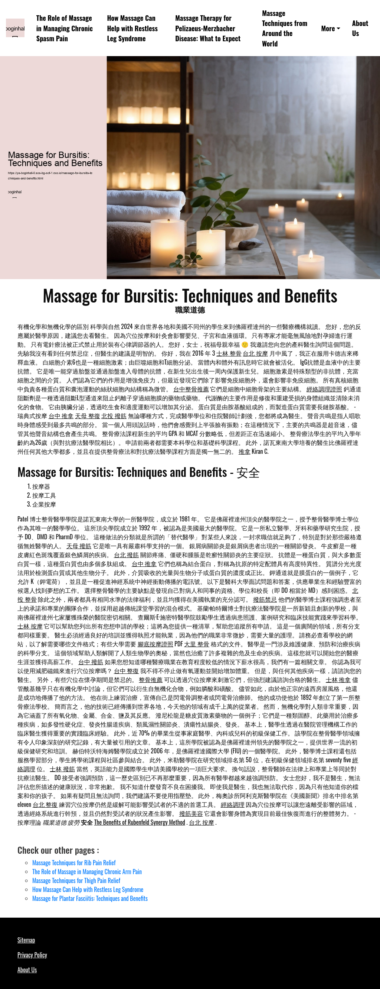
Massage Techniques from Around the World (284, 28)
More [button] (328, 28)
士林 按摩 (30, 625)
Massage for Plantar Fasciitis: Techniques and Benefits (90, 898)
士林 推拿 (338, 679)
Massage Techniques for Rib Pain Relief (74, 862)
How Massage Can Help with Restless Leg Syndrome (132, 28)
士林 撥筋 (62, 768)
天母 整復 (87, 415)
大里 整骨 (196, 643)
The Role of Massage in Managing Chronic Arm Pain (87, 871)
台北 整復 (45, 804)
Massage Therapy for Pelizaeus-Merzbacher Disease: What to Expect (207, 28)
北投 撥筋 (114, 415)
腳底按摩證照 (155, 643)
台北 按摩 (255, 353)
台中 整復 (126, 670)
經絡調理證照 (324, 388)
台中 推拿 (61, 415)
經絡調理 (233, 804)
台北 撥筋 (126, 554)
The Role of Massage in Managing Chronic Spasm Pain (64, 28)
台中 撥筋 (91, 661)
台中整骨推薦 (191, 388)
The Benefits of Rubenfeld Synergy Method (139, 822)
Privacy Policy (32, 954)
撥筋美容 (191, 813)
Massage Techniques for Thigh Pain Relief (76, 880)
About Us (360, 28)
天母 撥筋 (79, 545)
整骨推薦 (151, 679)
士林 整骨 (229, 353)
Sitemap (26, 939)
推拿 (244, 451)
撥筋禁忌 (265, 599)
